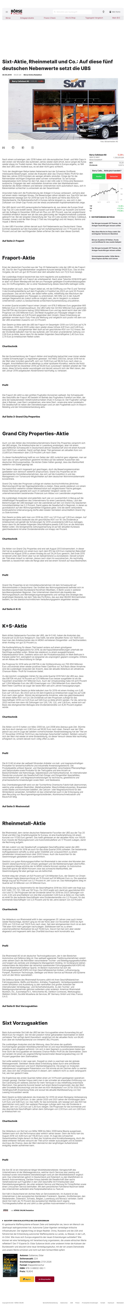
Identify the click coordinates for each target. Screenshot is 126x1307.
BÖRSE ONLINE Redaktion (24, 1210)
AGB (71, 1303)
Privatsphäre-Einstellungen (90, 1303)
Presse (77, 1303)
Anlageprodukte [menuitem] (27, 18)
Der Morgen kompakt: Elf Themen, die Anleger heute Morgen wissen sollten (106, 224)
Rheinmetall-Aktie (24, 823)
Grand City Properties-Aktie (35, 433)
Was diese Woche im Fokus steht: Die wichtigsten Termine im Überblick (106, 233)
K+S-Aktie (14, 626)
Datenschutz (64, 1303)
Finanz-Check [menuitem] (50, 18)
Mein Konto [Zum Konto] (114, 12)
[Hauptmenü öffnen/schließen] (6, 12)
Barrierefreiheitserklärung (50, 1303)
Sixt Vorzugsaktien (25, 1023)
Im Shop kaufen (45, 1279)
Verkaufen (114, 176)
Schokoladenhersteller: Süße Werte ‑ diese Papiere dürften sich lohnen (106, 257)
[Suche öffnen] (72, 12)
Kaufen (99, 176)
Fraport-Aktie (18, 258)
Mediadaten (120, 1303)
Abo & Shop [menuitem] (70, 18)
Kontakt (103, 1303)
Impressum (111, 1303)
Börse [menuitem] (8, 18)
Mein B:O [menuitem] (116, 18)
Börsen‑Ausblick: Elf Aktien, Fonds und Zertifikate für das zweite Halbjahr (106, 241)
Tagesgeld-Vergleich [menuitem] (94, 18)
